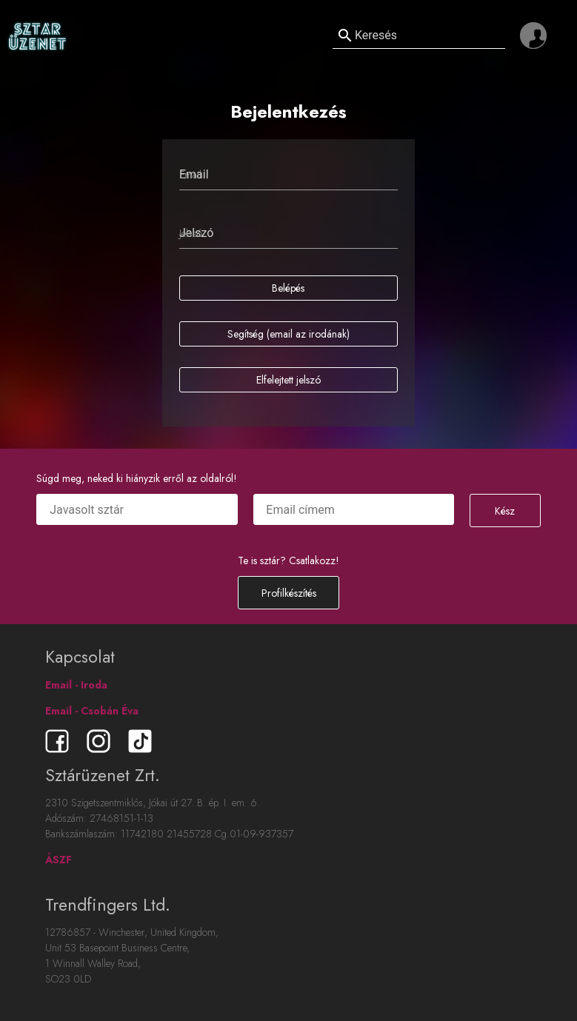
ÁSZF (58, 859)
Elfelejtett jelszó (288, 379)
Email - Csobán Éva (92, 710)
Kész (505, 510)
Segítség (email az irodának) (288, 334)
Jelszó (190, 233)
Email (190, 174)
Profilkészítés (288, 593)
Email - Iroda (76, 684)
